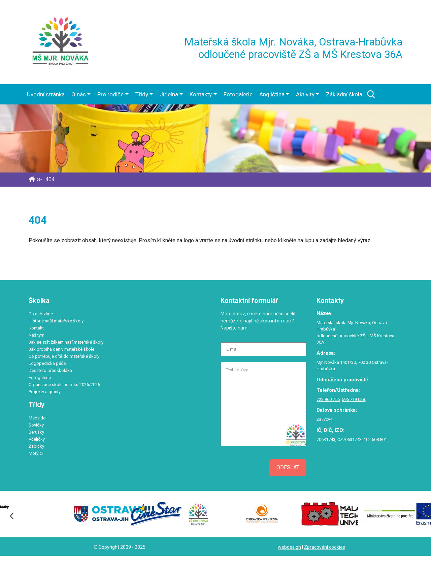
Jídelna (169, 94)
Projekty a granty (45, 391)
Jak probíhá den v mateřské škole (61, 349)
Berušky (36, 432)
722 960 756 (328, 399)
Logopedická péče (47, 363)
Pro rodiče (110, 94)
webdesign (289, 547)
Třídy (141, 94)
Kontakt (36, 327)
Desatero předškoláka (50, 370)
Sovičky (36, 425)
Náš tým (36, 335)
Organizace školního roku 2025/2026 (64, 384)
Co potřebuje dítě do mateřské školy (64, 356)
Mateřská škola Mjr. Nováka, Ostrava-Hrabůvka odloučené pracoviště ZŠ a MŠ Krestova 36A (293, 48)
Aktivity (305, 94)
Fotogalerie (238, 94)
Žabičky (36, 446)
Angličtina (272, 94)
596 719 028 (353, 399)
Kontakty (201, 94)
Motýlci (36, 453)
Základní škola (344, 94)
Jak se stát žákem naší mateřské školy (66, 342)
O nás (78, 94)
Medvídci (37, 417)
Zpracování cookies (324, 547)
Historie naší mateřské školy (56, 320)
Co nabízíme (41, 313)
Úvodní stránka (46, 94)
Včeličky (37, 439)
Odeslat (287, 467)
